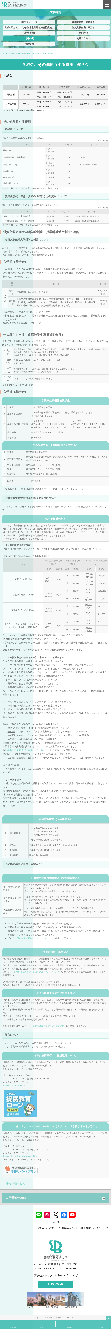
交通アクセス (83, 38)
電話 (41, 1327)
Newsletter (29, 33)
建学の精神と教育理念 (83, 22)
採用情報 (29, 44)
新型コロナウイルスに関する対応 (76, 1228)
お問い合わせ (55, 1284)
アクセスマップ (43, 1275)
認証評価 (83, 33)
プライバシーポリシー (47, 1228)
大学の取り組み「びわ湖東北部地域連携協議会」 (29, 27)
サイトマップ (102, 1228)
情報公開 (29, 38)
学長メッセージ (29, 22)
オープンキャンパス (97, 1327)
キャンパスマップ (67, 1275)
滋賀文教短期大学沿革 (83, 27)
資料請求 (69, 1327)
